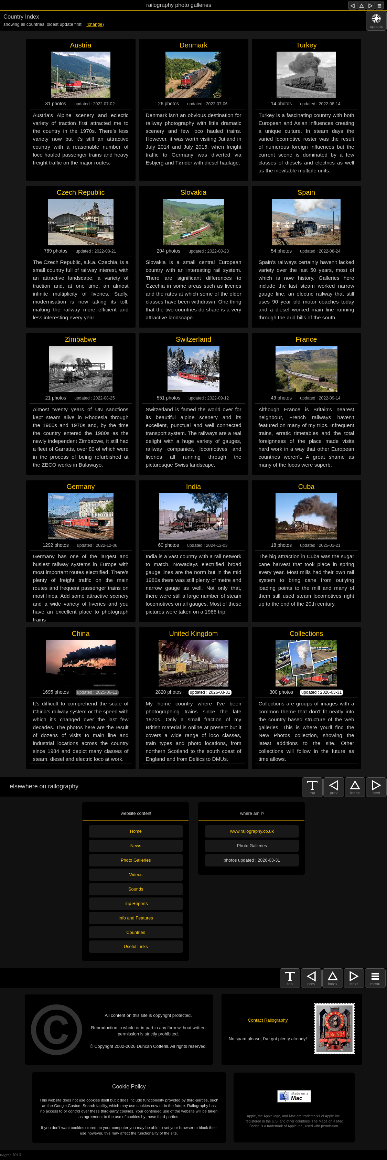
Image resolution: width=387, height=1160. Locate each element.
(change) (95, 24)
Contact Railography (268, 1020)
